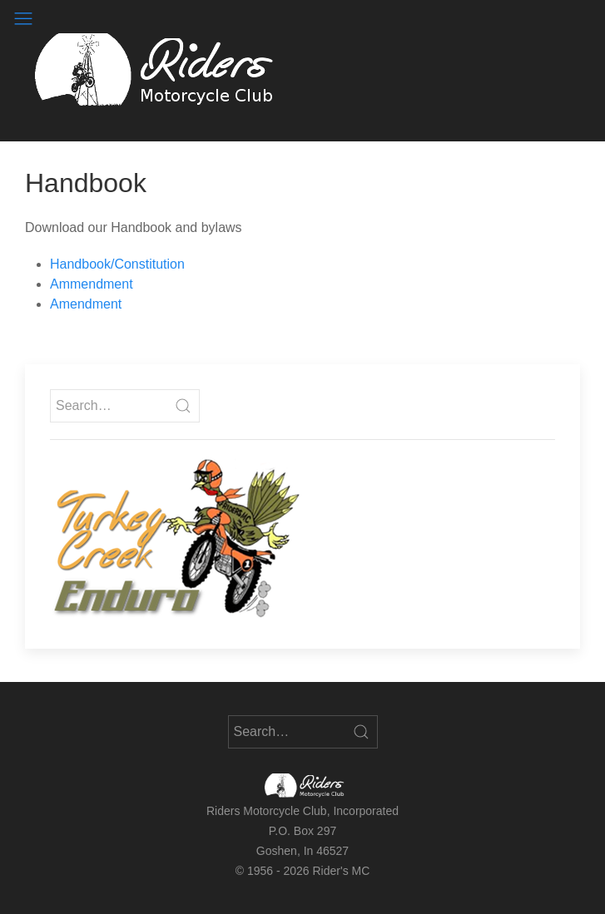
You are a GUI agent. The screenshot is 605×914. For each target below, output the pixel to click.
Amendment (85, 304)
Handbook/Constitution (117, 264)
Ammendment (91, 284)
